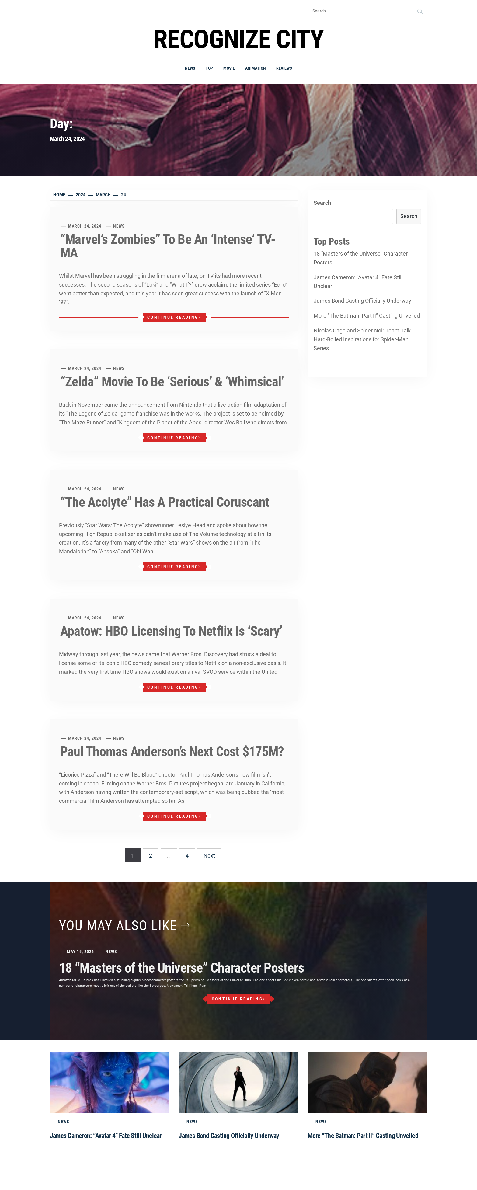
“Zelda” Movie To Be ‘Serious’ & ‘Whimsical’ (172, 382)
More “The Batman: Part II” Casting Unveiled (367, 315)
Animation (255, 68)
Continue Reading (174, 317)
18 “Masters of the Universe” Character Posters (361, 258)
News (190, 68)
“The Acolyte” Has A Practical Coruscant (164, 502)
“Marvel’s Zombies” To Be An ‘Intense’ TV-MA (167, 246)
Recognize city (238, 39)
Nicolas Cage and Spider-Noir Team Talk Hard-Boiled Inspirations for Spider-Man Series (362, 339)
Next (209, 855)
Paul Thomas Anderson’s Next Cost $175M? (172, 752)
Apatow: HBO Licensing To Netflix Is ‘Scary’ (171, 631)
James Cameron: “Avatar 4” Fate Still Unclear (358, 281)
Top (209, 68)
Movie (229, 68)
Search (322, 203)
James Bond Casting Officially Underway (362, 301)
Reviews (284, 68)
